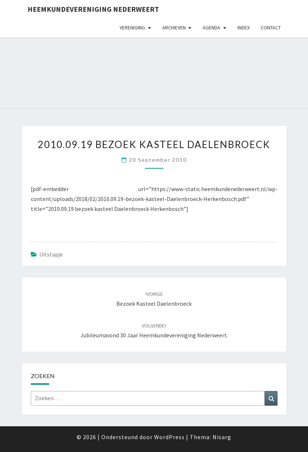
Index (244, 27)
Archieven (174, 27)
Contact (271, 27)
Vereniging (132, 27)
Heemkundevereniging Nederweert (93, 9)
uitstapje (51, 254)
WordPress (169, 437)
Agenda (211, 27)
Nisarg (222, 437)
